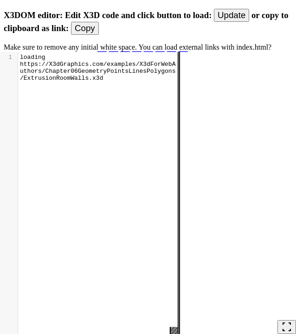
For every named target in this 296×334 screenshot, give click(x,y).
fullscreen (286, 327)
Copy (85, 28)
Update (231, 15)
